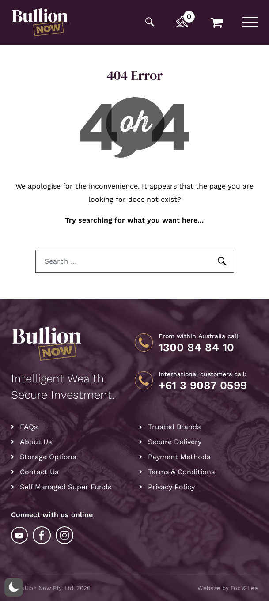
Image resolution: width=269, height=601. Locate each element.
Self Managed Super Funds (65, 487)
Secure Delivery (174, 442)
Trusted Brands (174, 427)
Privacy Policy (171, 487)
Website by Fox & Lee (227, 588)
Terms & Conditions (181, 472)
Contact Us (39, 472)
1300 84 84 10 (196, 347)
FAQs (29, 427)
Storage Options (48, 457)
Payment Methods (179, 457)
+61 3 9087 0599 (203, 385)
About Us (36, 442)
